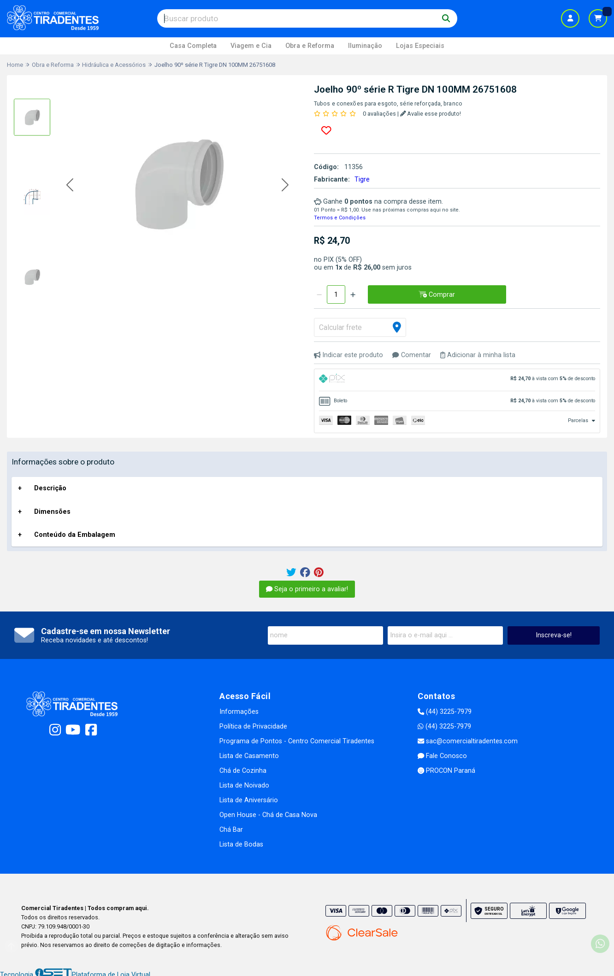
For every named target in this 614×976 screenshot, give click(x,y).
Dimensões (52, 512)
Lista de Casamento (249, 756)
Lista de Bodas (241, 844)
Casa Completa (193, 46)
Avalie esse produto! (430, 113)
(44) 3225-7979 (445, 712)
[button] (70, 185)
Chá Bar (231, 830)
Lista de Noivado (244, 785)
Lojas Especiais (420, 46)
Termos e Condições (340, 218)
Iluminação (365, 46)
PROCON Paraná (446, 771)
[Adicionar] (353, 294)
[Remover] (319, 294)
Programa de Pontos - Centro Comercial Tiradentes (296, 741)
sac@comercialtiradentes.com (468, 741)
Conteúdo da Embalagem (74, 535)
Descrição (50, 488)
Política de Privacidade (253, 726)
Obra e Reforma (309, 46)
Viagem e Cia (251, 46)
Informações (239, 712)
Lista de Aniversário (248, 800)
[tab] (457, 380)
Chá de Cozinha (242, 771)
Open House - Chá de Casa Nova (268, 815)
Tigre (362, 179)
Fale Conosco (442, 756)
